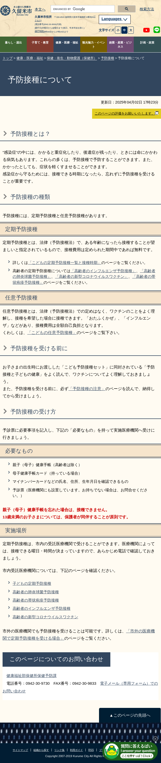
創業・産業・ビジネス (120, 44)
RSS (91, 750)
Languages (115, 19)
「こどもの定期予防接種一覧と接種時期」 (64, 262)
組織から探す (41, 750)
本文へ (40, 9)
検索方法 (147, 9)
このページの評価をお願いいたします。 (126, 113)
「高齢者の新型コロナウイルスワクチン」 (91, 276)
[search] (82, 9)
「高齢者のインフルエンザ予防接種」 (103, 271)
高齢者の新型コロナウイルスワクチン (45, 617)
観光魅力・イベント (93, 44)
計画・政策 (147, 42)
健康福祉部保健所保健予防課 (31, 675)
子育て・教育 (40, 42)
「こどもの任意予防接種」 (52, 332)
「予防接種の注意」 (86, 389)
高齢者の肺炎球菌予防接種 (36, 592)
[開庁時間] (39, 31)
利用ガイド (76, 750)
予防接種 (107, 58)
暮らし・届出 (13, 42)
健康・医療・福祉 (67, 42)
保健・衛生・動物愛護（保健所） (72, 58)
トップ (8, 58)
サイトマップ (20, 750)
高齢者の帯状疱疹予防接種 (36, 600)
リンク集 (59, 750)
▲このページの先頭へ (129, 715)
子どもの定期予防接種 (32, 583)
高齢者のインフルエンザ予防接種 (41, 608)
